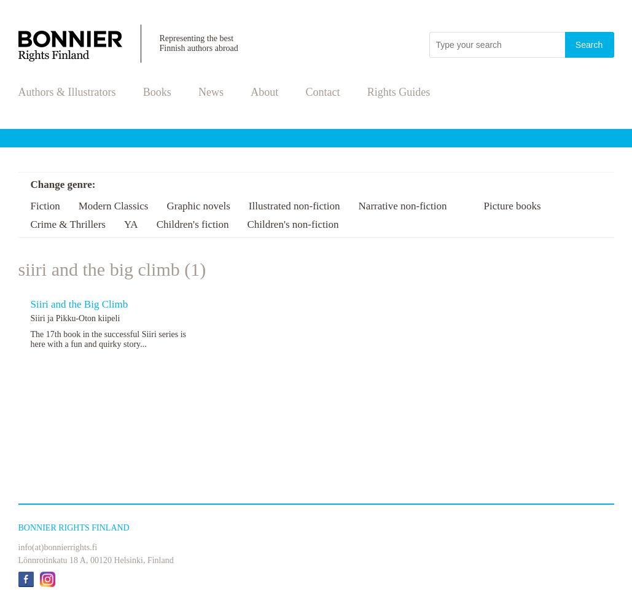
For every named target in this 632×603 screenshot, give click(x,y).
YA (131, 224)
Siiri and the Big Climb (79, 304)
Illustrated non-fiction (294, 206)
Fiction (45, 206)
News (211, 92)
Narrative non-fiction (403, 206)
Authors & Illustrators (67, 92)
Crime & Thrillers (68, 224)
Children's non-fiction (292, 224)
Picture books (512, 206)
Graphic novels (198, 206)
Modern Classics (114, 206)
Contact (323, 92)
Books (157, 92)
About (264, 92)
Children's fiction (193, 224)
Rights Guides (399, 92)
